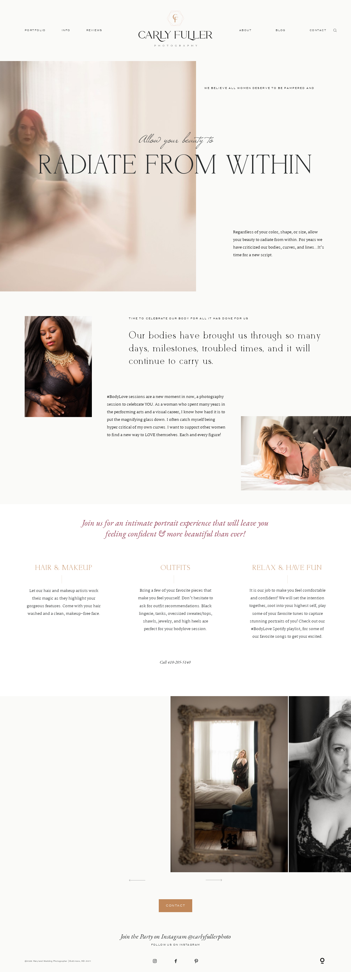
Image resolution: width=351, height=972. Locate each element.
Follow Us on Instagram (175, 944)
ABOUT (245, 30)
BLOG (281, 30)
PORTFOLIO (35, 30)
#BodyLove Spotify (268, 629)
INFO (66, 30)
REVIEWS (94, 30)
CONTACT (318, 30)
